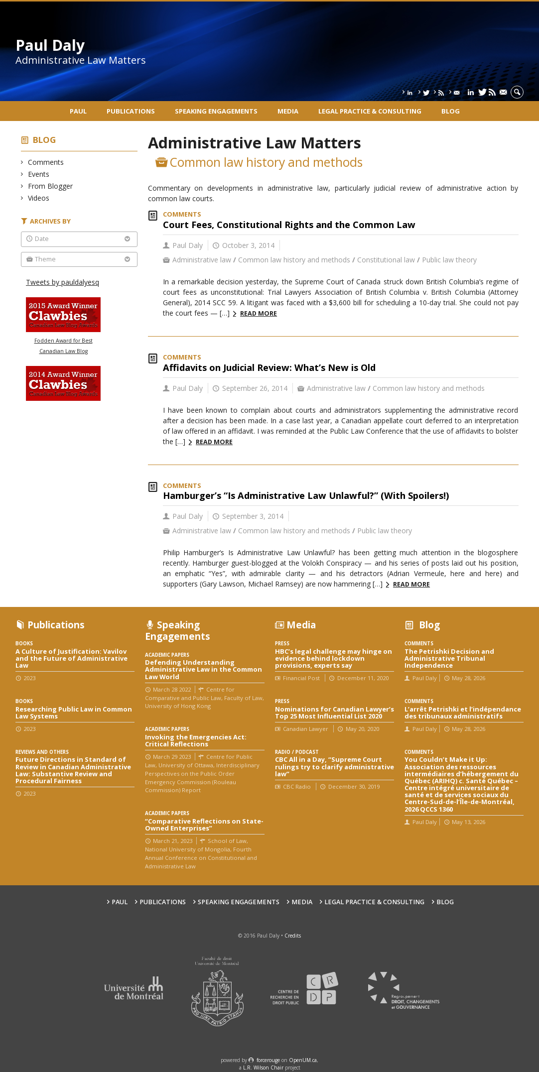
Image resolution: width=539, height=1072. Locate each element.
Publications (131, 111)
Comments (46, 162)
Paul (78, 111)
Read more (258, 313)
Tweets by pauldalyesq (62, 282)
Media (287, 111)
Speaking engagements (216, 111)
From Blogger (50, 186)
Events (38, 174)
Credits (292, 935)
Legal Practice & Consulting (369, 111)
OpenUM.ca (303, 1060)
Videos (38, 198)
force (268, 1060)
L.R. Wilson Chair (263, 1067)
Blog (450, 111)
